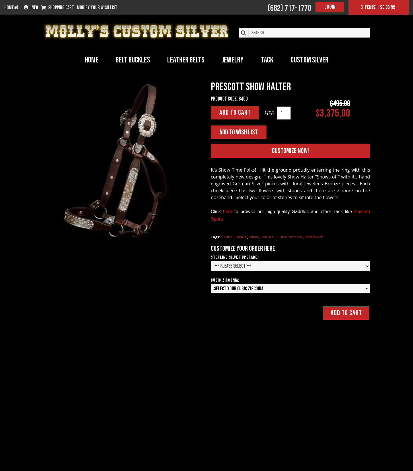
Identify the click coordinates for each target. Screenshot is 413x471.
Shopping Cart (57, 8)
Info (31, 8)
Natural (268, 237)
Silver (254, 237)
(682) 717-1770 (289, 8)
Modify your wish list (97, 8)
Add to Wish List (238, 132)
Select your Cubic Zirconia (238, 289)
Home (91, 60)
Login (330, 6)
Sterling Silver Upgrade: (235, 257)
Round (227, 237)
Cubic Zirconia (290, 237)
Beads (241, 237)
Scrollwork (314, 237)
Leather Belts (185, 60)
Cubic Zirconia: (225, 280)
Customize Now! (290, 151)
